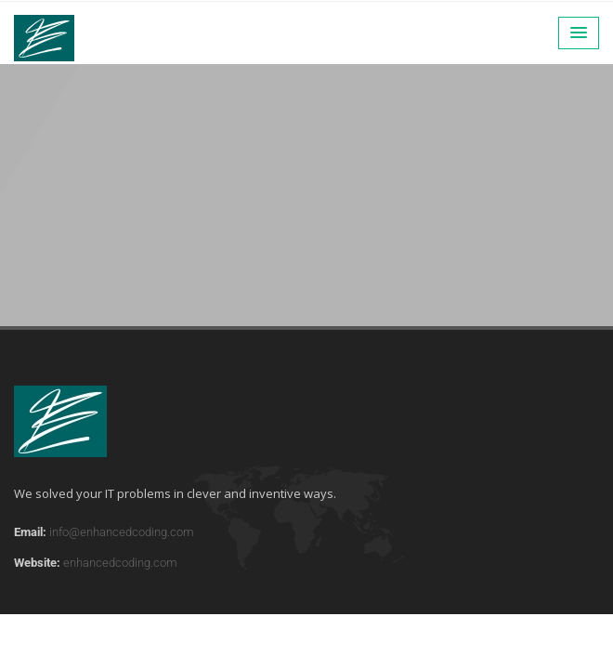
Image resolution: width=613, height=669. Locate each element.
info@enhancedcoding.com (121, 532)
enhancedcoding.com (120, 563)
